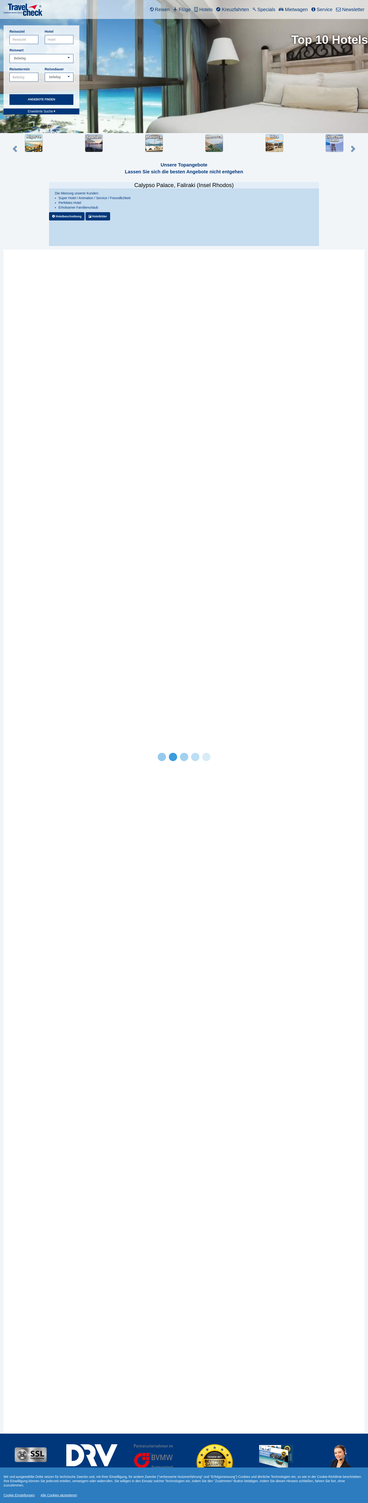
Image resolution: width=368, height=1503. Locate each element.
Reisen (160, 9)
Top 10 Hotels (329, 39)
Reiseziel (17, 31)
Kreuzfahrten (232, 9)
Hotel (49, 31)
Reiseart (16, 50)
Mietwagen (293, 9)
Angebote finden (41, 99)
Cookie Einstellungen (19, 1495)
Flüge (182, 9)
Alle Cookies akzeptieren (59, 1495)
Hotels (203, 9)
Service (321, 9)
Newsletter (350, 9)
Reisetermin (19, 69)
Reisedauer (54, 69)
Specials (263, 9)
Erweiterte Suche (41, 111)
